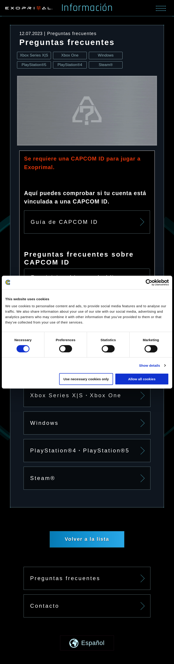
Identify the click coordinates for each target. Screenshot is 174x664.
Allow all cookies (141, 379)
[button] (87, 643)
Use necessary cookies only (86, 379)
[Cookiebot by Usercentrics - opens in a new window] (149, 282)
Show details (149, 365)
